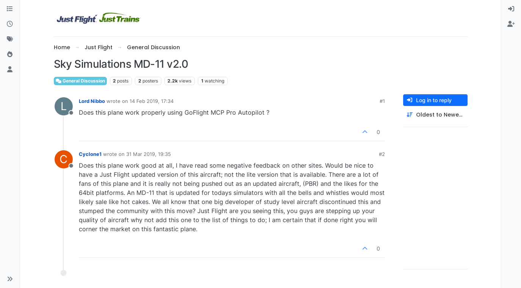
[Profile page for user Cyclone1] (64, 159)
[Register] (511, 24)
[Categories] (10, 9)
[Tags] (10, 39)
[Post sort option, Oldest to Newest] (435, 115)
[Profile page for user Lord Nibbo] (64, 106)
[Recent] (10, 24)
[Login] (511, 9)
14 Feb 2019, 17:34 (152, 101)
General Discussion (80, 81)
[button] (10, 279)
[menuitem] (511, 9)
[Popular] (10, 54)
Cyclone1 (90, 154)
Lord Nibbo (92, 101)
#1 (382, 101)
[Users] (10, 70)
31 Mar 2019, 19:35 (148, 154)
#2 (382, 154)
